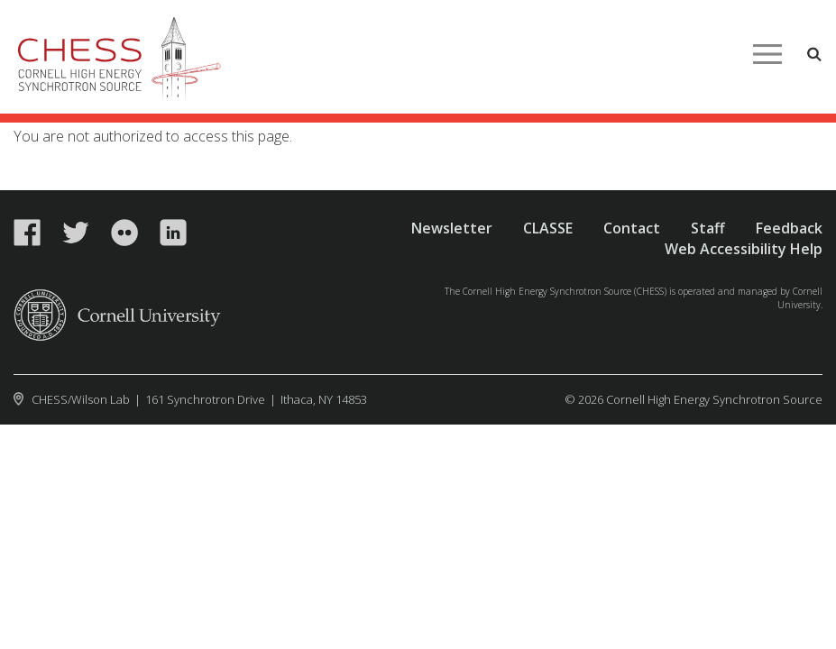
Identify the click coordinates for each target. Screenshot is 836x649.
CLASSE (548, 228)
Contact (631, 228)
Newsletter (451, 228)
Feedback (789, 228)
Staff (708, 228)
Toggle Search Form (814, 54)
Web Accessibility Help (743, 249)
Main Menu (767, 54)
